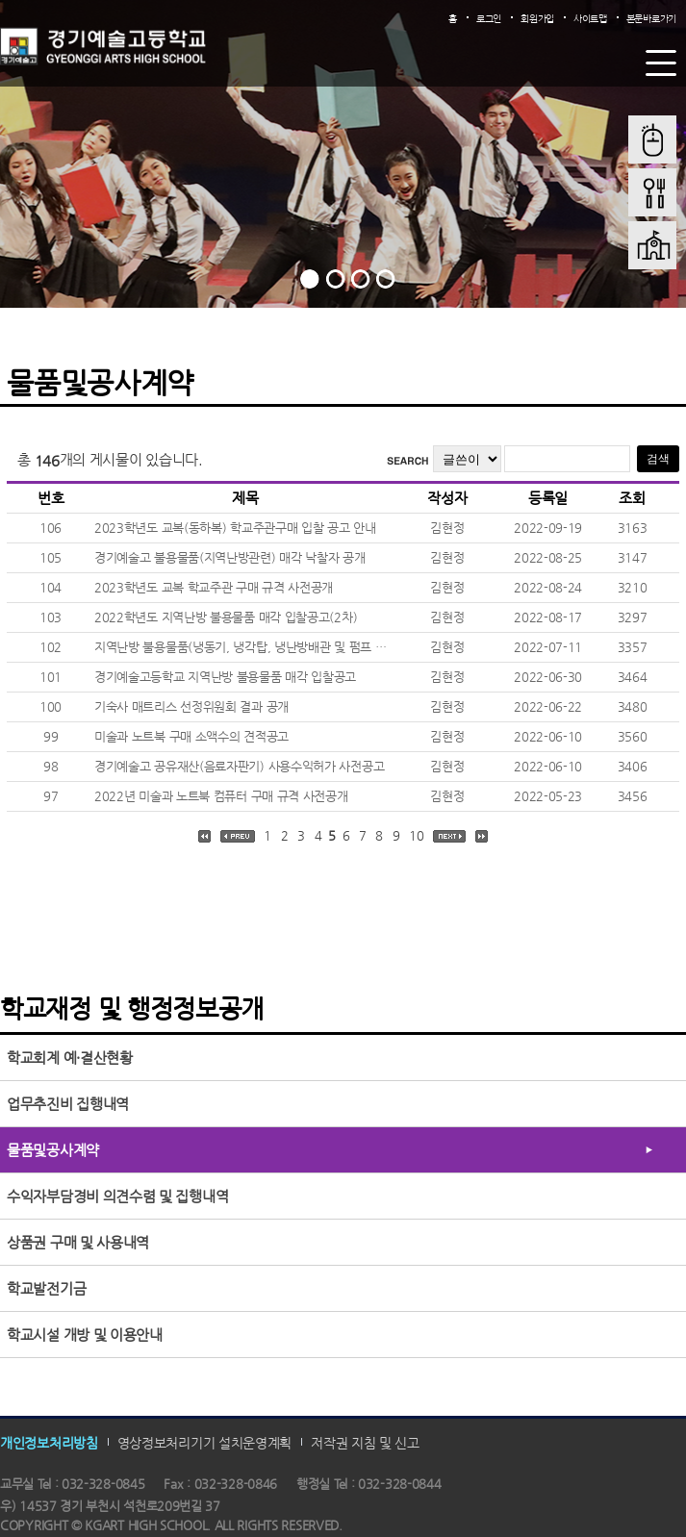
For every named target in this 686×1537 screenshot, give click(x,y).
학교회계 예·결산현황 (70, 1057)
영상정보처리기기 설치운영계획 (204, 1442)
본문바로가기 (651, 18)
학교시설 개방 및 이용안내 (85, 1334)
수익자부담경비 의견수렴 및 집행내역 (117, 1196)
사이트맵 (590, 18)
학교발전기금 (46, 1288)
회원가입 (537, 18)
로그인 (488, 18)
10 (416, 835)
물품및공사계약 (53, 1150)
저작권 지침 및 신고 (365, 1442)
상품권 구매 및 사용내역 (78, 1242)
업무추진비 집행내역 (68, 1104)
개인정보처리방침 (49, 1442)
